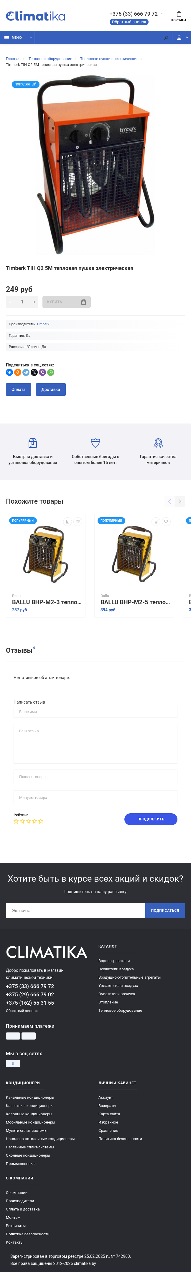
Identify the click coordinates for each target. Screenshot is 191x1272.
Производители (20, 1201)
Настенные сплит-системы (30, 1147)
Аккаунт (105, 1097)
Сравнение (108, 1130)
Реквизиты (16, 1225)
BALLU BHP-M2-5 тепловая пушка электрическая (136, 602)
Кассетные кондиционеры (29, 1105)
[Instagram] (13, 1063)
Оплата (18, 389)
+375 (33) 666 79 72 (134, 14)
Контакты (15, 1242)
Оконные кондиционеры (28, 1155)
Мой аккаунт (179, 37)
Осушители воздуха (116, 969)
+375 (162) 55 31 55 (30, 1003)
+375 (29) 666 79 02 (30, 994)
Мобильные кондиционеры (30, 1122)
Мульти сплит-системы (26, 1130)
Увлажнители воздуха (118, 985)
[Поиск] (165, 37)
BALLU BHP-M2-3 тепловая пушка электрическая (47, 602)
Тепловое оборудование (120, 1010)
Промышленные (21, 1163)
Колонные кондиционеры (29, 1114)
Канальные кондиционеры (30, 1097)
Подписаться (165, 911)
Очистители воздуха (116, 994)
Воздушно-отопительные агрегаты (129, 977)
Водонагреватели (114, 961)
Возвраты (107, 1105)
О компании (16, 1192)
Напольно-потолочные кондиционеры (40, 1139)
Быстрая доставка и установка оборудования (33, 451)
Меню (13, 38)
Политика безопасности (120, 1139)
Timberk (43, 324)
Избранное (108, 1122)
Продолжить (150, 819)
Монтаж (13, 1217)
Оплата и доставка (23, 1209)
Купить (66, 302)
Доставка (51, 389)
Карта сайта (109, 1114)
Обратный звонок (129, 22)
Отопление (108, 1002)
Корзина (178, 16)
